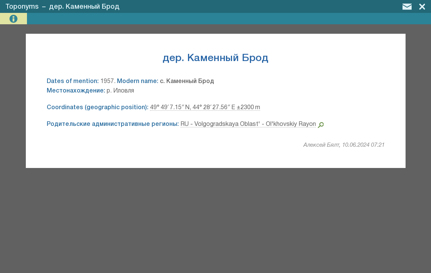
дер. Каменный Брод (84, 7)
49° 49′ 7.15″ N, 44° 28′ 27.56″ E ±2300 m (205, 107)
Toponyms (22, 7)
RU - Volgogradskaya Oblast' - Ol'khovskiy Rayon (248, 124)
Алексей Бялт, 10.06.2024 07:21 (344, 145)
